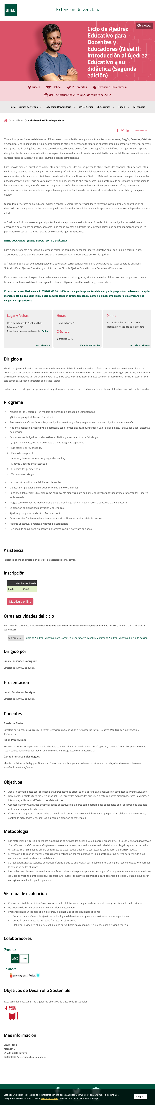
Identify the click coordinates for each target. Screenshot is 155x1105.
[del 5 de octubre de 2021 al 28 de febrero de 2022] (77, 96)
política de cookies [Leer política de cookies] (49, 1101)
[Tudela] (34, 88)
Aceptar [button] (140, 1099)
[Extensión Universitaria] (110, 88)
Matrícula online (20, 601)
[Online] (53, 88)
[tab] (77, 10)
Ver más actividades (90, 345)
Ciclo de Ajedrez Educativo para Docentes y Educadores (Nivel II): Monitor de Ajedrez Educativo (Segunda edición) (87, 638)
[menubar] (77, 107)
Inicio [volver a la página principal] (6, 120)
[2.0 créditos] (77, 88)
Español (146, 26)
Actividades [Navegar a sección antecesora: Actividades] (17, 120)
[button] (117, 130)
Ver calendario (43, 345)
